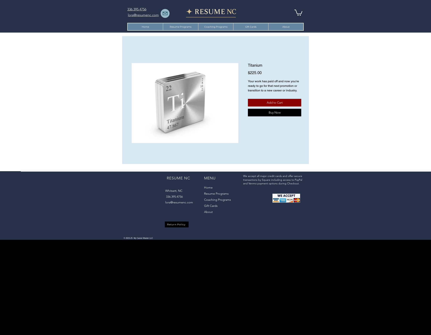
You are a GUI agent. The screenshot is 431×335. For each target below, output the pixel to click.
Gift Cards (211, 206)
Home (208, 187)
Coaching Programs (217, 199)
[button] (298, 12)
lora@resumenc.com (179, 202)
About (208, 212)
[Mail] (165, 13)
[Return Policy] (177, 224)
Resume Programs (216, 193)
